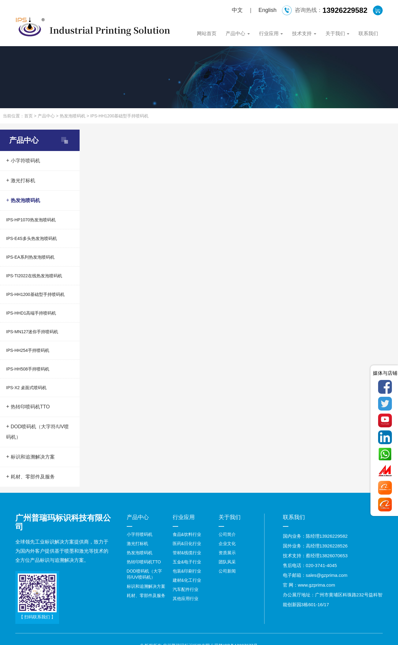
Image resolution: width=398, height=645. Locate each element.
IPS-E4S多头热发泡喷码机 (31, 238)
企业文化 (227, 543)
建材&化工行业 (187, 580)
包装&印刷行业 (187, 571)
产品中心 (238, 33)
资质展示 (227, 552)
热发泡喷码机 (72, 115)
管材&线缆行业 (187, 552)
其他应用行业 (185, 598)
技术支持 (304, 33)
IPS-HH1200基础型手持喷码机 (119, 115)
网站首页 (206, 33)
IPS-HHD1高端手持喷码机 (31, 313)
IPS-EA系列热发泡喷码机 (30, 257)
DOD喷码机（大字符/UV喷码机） (37, 432)
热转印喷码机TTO (28, 406)
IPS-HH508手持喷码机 (27, 369)
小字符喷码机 (23, 160)
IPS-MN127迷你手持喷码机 (32, 331)
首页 (28, 115)
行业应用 (271, 33)
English (267, 10)
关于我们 (337, 33)
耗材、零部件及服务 (30, 476)
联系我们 (368, 33)
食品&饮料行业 (187, 534)
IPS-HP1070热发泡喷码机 (31, 219)
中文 (237, 10)
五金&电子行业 (187, 561)
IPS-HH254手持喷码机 (27, 350)
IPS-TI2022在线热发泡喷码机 (34, 275)
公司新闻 (227, 571)
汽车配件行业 (185, 589)
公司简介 (227, 534)
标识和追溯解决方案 (30, 456)
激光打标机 (20, 180)
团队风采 (227, 561)
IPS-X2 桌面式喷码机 (26, 387)
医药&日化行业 (187, 543)
